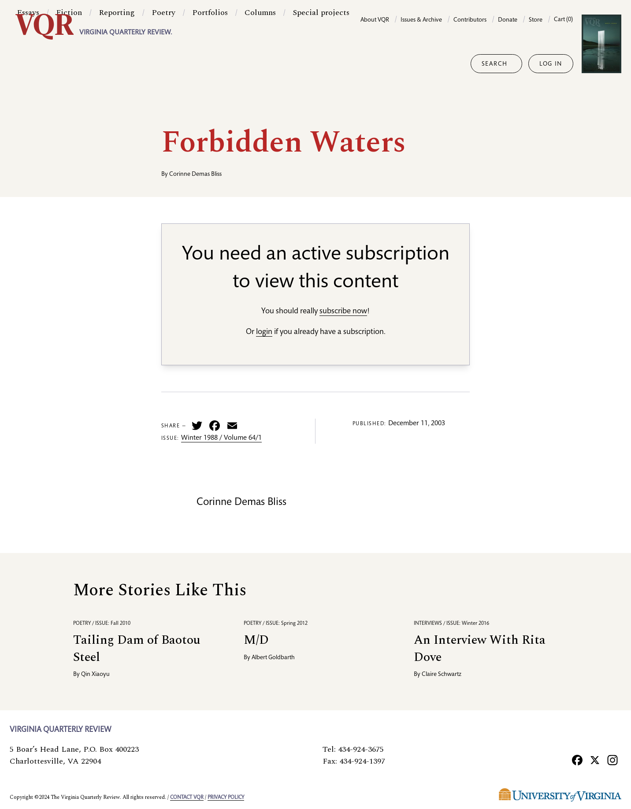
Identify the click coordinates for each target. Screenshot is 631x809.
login (264, 332)
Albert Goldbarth (273, 658)
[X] (595, 759)
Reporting (117, 64)
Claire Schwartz (441, 675)
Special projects (321, 64)
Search (495, 64)
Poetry (163, 64)
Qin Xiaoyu (95, 675)
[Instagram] (612, 759)
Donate (507, 20)
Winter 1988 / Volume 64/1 (221, 438)
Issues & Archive (421, 20)
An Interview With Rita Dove (480, 648)
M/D (256, 640)
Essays (28, 64)
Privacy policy (226, 797)
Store (535, 20)
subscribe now (343, 311)
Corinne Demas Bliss (195, 174)
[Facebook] (577, 759)
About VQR (374, 20)
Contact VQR (187, 797)
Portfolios (210, 64)
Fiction (69, 64)
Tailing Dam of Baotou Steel (136, 648)
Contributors (469, 20)
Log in (550, 64)
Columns (260, 64)
